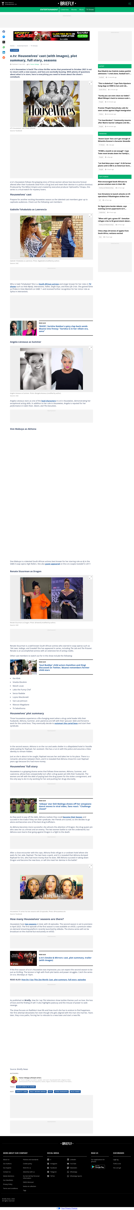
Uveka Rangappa (61, 1092)
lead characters (48, 401)
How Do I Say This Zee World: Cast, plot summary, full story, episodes (53, 980)
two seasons (31, 924)
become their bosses (72, 817)
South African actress (49, 284)
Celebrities (65, 10)
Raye (50, 1092)
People (101, 102)
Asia (100, 237)
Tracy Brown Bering (38, 1092)
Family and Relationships (106, 188)
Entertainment (49, 10)
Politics (101, 114)
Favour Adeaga (34, 65)
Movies (74, 10)
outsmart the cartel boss (66, 723)
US (100, 200)
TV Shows (90, 10)
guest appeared (52, 564)
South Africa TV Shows (26, 1087)
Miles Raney (75, 1092)
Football (101, 78)
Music (81, 10)
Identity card (21, 1092)
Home (12, 46)
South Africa (102, 90)
